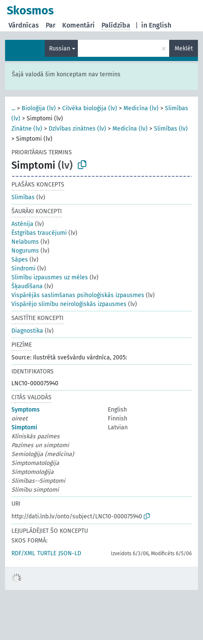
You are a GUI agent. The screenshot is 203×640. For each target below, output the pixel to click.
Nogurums (25, 250)
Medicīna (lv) (141, 108)
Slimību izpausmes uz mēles (49, 277)
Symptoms (25, 409)
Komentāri (78, 25)
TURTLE (46, 553)
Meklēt (184, 48)
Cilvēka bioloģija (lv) (89, 108)
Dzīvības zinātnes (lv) (77, 128)
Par (50, 25)
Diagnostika (27, 330)
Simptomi (24, 427)
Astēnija (22, 224)
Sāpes (19, 259)
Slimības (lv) (171, 128)
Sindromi (23, 268)
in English (156, 25)
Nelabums (25, 241)
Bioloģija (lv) (39, 108)
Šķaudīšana (27, 286)
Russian (59, 48)
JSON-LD (69, 553)
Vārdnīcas (23, 25)
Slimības (23, 197)
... (13, 108)
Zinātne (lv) (26, 128)
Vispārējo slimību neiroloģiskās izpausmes (68, 304)
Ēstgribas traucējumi (39, 233)
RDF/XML (23, 553)
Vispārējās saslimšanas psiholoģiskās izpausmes (77, 295)
